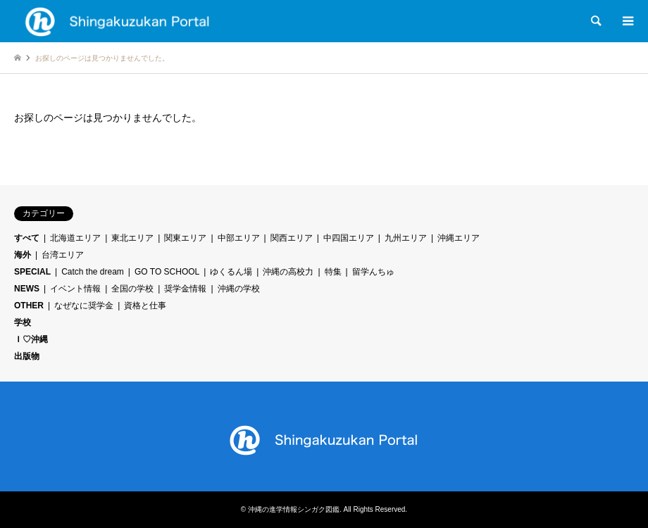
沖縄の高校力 (288, 272)
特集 (333, 272)
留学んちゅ (373, 272)
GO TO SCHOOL (167, 272)
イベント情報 (75, 289)
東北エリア (132, 238)
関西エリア (291, 238)
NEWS (26, 289)
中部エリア (239, 238)
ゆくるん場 (231, 272)
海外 (22, 255)
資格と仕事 (145, 305)
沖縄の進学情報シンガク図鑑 (293, 509)
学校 (22, 322)
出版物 (26, 356)
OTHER (29, 305)
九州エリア (406, 238)
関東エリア (185, 238)
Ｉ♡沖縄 (31, 339)
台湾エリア (63, 255)
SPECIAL (32, 272)
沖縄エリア (458, 238)
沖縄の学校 (239, 289)
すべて (26, 238)
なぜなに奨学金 (83, 305)
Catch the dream (92, 272)
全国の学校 (132, 289)
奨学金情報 (185, 289)
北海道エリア (75, 238)
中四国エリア (348, 238)
